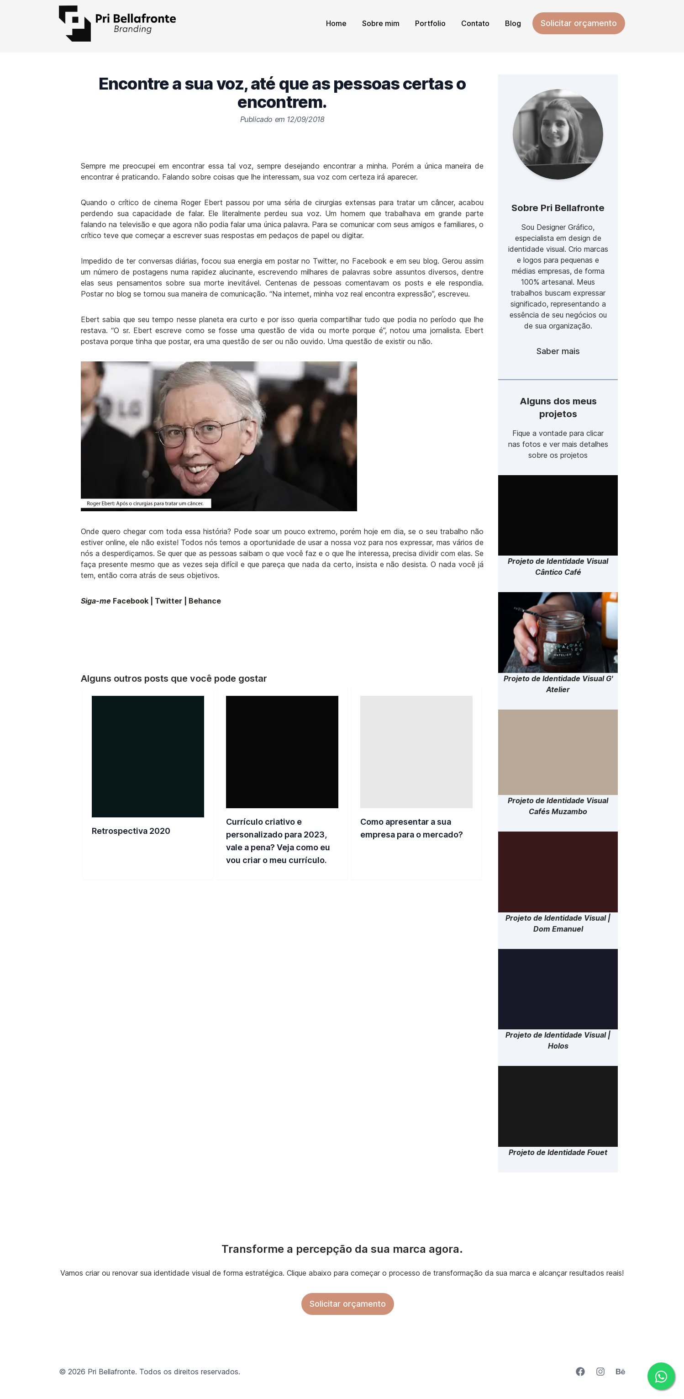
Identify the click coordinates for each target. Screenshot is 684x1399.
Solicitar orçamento (579, 23)
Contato (475, 23)
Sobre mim (381, 23)
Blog (513, 23)
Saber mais (558, 351)
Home (336, 23)
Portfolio (430, 23)
